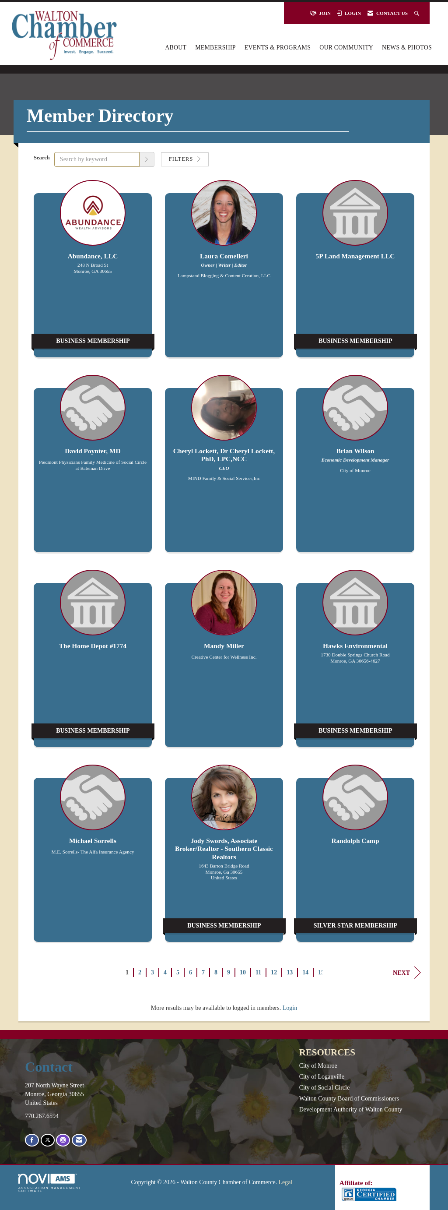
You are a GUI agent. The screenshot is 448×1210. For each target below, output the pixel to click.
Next (407, 973)
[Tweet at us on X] (48, 1140)
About (175, 47)
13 (290, 972)
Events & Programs (278, 47)
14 (305, 972)
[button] (147, 159)
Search (42, 158)
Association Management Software (49, 1183)
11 (258, 972)
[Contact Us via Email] (79, 1140)
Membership (215, 47)
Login (290, 1008)
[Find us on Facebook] (32, 1140)
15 (321, 972)
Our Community (346, 47)
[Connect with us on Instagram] (63, 1140)
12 (274, 972)
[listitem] (92, 273)
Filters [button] (185, 159)
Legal (286, 1182)
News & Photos (407, 47)
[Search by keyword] (97, 159)
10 (243, 972)
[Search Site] (417, 13)
